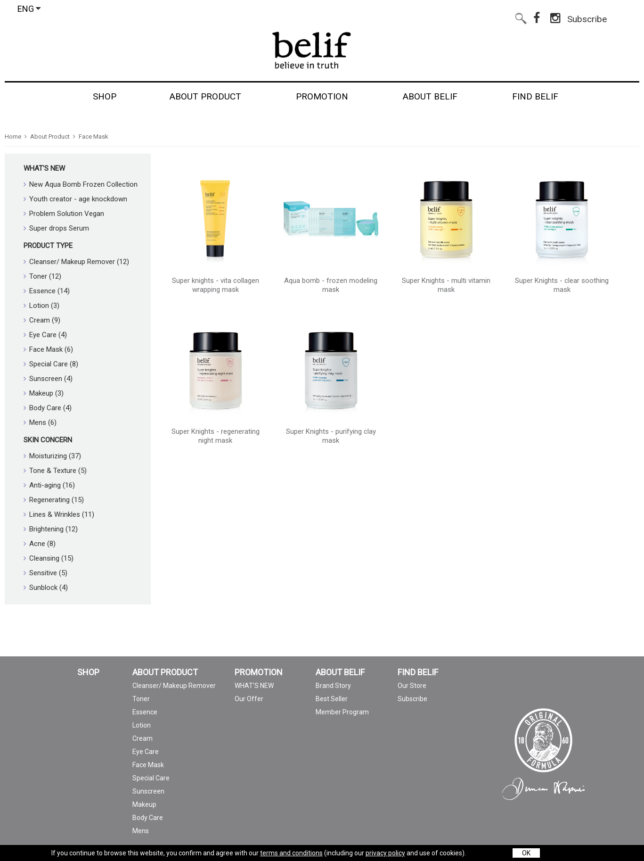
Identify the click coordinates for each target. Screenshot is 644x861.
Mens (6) (40, 422)
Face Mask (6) (48, 349)
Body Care (147, 817)
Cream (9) (42, 320)
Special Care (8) (51, 364)
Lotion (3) (41, 305)
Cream (142, 738)
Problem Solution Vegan (64, 213)
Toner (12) (42, 276)
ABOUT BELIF (340, 672)
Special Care (151, 778)
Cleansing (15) (48, 558)
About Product (50, 136)
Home (13, 136)
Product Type (48, 245)
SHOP (88, 672)
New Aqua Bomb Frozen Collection (81, 184)
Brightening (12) (51, 529)
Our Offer (249, 698)
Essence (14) (47, 291)
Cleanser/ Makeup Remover (174, 685)
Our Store (412, 685)
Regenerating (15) (54, 500)
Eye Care (145, 751)
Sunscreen (148, 791)
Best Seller (332, 698)
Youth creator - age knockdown (75, 199)
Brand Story (333, 685)
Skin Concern (48, 440)
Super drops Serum (56, 228)
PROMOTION (259, 672)
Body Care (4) (48, 408)
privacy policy (385, 853)
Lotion (141, 725)
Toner (141, 698)
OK (526, 853)
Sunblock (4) (46, 587)
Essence (144, 712)
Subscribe (587, 17)
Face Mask (93, 136)
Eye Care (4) (45, 335)
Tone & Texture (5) (55, 470)
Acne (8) (40, 543)
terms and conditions (291, 853)
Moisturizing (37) (52, 456)
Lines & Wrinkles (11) (59, 514)
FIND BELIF (418, 672)
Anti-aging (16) (49, 485)
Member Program (342, 712)
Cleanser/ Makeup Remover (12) (76, 261)
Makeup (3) (44, 393)
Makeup (144, 804)
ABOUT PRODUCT (165, 672)
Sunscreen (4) (48, 378)
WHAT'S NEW (44, 168)
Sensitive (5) (45, 573)
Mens (140, 831)
